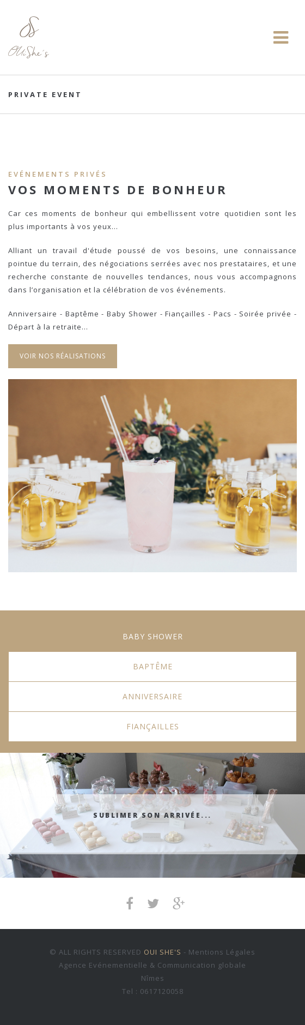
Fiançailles (152, 726)
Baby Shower (153, 636)
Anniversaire (152, 696)
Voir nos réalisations (63, 356)
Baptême (153, 666)
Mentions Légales (221, 952)
